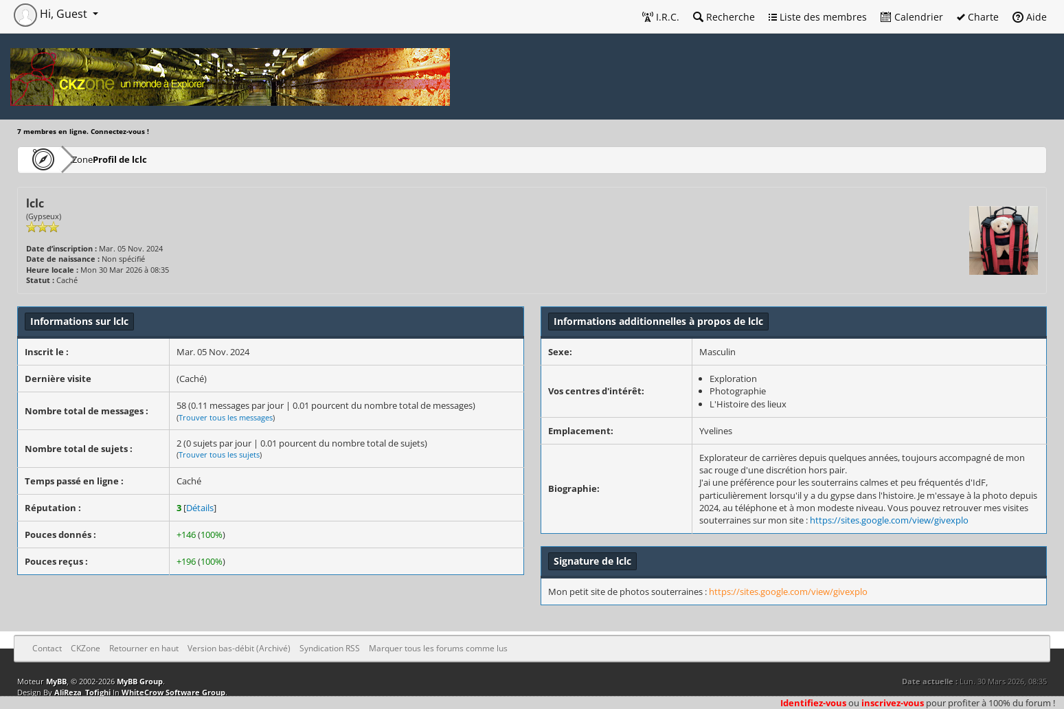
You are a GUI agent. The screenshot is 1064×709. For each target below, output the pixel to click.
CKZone (96, 159)
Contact (47, 648)
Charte (978, 16)
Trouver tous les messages (226, 417)
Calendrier (912, 16)
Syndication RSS (329, 648)
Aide (1029, 16)
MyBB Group (140, 681)
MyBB (56, 681)
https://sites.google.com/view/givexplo (889, 520)
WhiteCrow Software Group (173, 692)
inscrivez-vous (892, 703)
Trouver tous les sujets (219, 454)
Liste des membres (818, 16)
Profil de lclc (162, 159)
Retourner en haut (144, 648)
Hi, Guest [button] (52, 13)
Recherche (724, 16)
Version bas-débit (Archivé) (239, 648)
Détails (200, 508)
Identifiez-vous (813, 703)
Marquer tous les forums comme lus (438, 648)
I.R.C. (660, 16)
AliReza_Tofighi (82, 692)
